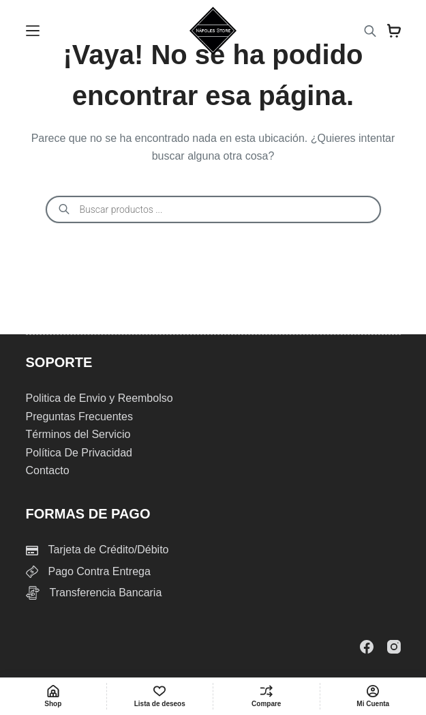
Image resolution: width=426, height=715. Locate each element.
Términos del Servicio (78, 434)
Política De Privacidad (79, 452)
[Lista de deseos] (160, 696)
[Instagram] (394, 647)
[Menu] (33, 31)
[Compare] (266, 696)
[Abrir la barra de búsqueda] (370, 31)
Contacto (48, 470)
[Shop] (53, 696)
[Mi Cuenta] (373, 696)
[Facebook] (367, 647)
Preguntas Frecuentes (79, 416)
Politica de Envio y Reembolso (99, 398)
